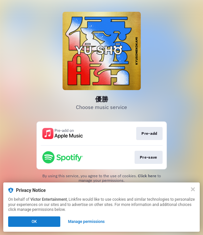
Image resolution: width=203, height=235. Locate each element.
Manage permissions (86, 221)
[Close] (193, 189)
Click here (147, 175)
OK (34, 221)
